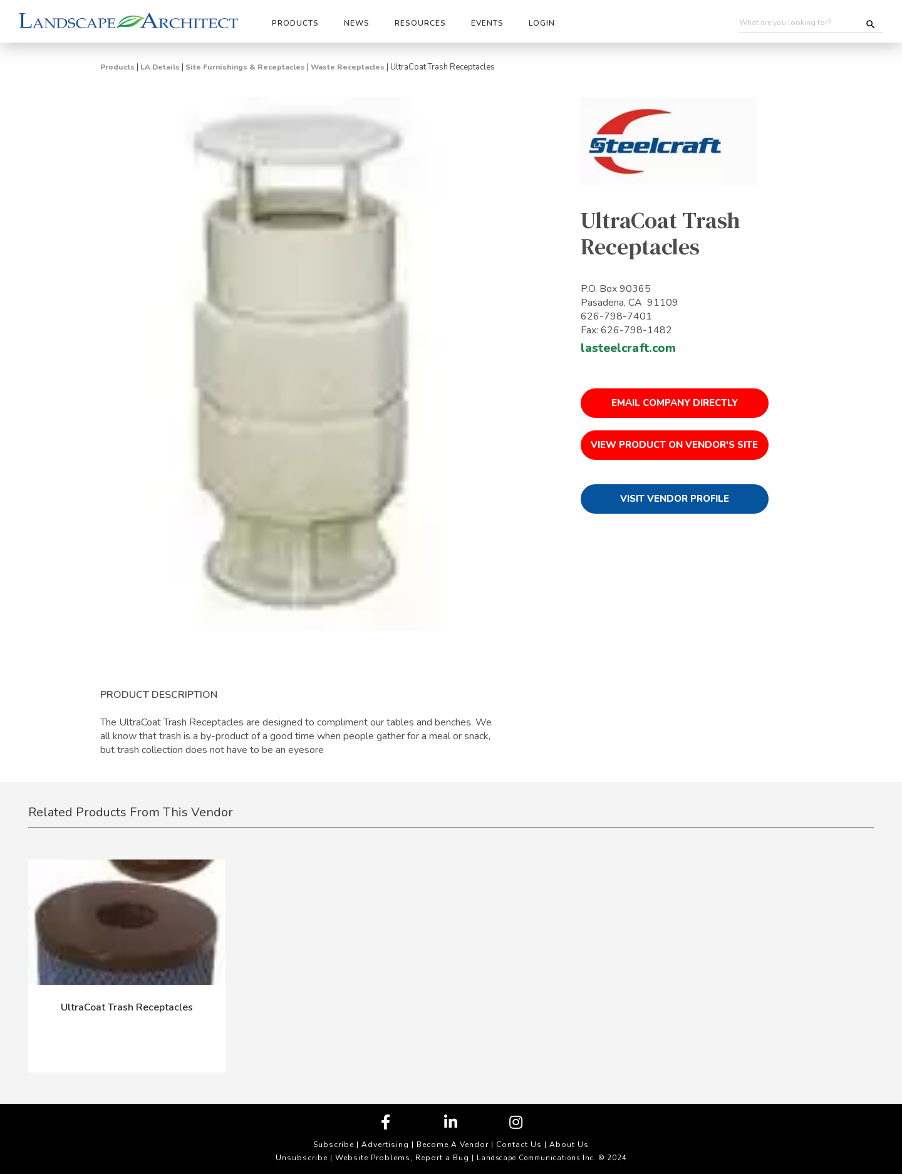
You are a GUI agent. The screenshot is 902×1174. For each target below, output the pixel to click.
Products (117, 67)
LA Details (160, 67)
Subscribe (333, 1145)
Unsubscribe (302, 1158)
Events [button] (487, 23)
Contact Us (519, 1145)
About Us (569, 1145)
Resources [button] (420, 23)
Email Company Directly (674, 403)
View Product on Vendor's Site (674, 445)
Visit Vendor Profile (674, 498)
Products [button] (295, 23)
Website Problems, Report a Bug (402, 1158)
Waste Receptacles (348, 67)
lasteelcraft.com (628, 348)
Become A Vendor (453, 1145)
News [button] (357, 23)
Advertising (385, 1145)
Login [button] (542, 23)
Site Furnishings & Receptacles (245, 67)
